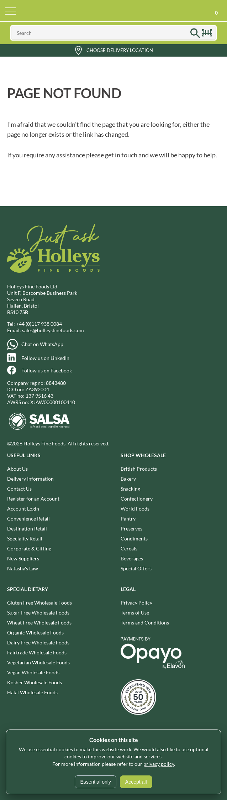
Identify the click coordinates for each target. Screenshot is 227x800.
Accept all (136, 782)
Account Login (23, 509)
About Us (17, 469)
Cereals (129, 548)
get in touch (121, 155)
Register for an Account (33, 499)
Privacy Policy (136, 603)
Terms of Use (135, 613)
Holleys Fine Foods (113, 10)
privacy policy (158, 764)
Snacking (130, 489)
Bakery (128, 479)
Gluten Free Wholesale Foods (39, 603)
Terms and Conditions (145, 622)
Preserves (131, 529)
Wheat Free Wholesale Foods (39, 622)
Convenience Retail (28, 519)
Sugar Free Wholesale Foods (38, 613)
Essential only (95, 782)
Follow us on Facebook (46, 370)
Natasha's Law (22, 568)
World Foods (135, 509)
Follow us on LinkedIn (45, 358)
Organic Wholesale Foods (35, 632)
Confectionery (137, 499)
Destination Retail (27, 529)
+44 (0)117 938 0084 (39, 324)
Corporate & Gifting (29, 548)
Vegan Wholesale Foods (33, 672)
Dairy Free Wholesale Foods (38, 642)
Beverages (132, 558)
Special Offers (136, 568)
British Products (139, 469)
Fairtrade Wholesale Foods (37, 652)
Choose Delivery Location (119, 50)
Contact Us (19, 489)
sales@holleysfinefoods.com (53, 330)
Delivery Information (30, 479)
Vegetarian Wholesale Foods (38, 662)
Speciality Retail (24, 538)
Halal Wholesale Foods (32, 692)
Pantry (128, 519)
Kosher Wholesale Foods (34, 682)
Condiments (134, 538)
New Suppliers (23, 558)
